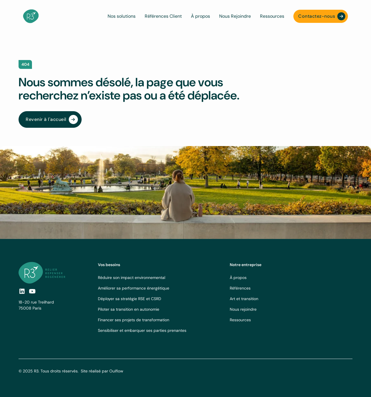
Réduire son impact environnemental (131, 277)
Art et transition (244, 298)
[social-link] (32, 291)
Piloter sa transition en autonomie (128, 309)
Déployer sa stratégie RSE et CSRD (129, 298)
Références (240, 288)
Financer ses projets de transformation (133, 319)
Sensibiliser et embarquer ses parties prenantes (142, 330)
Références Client (163, 16)
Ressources (272, 16)
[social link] (22, 291)
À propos (200, 16)
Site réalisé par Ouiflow (102, 371)
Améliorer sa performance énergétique (133, 288)
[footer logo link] (42, 272)
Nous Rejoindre (235, 16)
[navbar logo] (31, 16)
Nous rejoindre (243, 309)
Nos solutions (122, 16)
